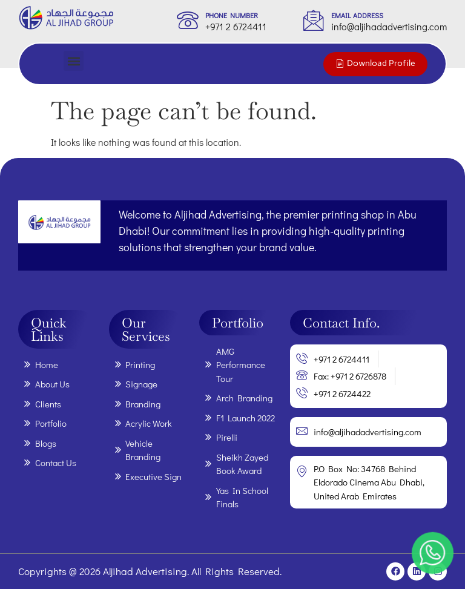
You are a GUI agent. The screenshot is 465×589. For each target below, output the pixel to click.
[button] (74, 61)
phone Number (231, 15)
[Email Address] (314, 20)
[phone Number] (188, 20)
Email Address (357, 15)
